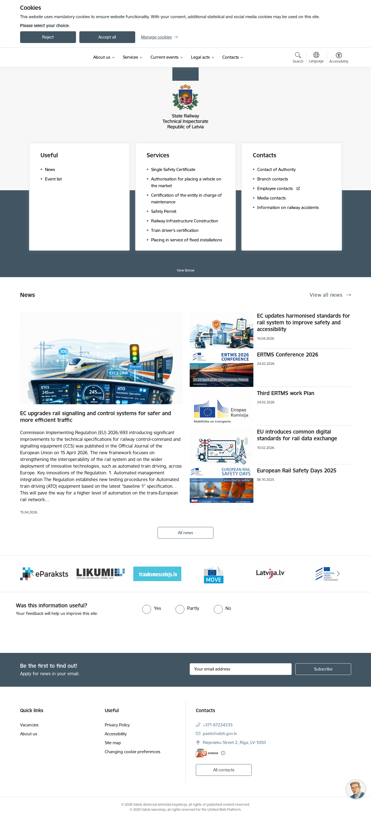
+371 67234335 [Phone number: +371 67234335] (218, 724)
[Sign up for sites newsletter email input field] (241, 669)
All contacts (223, 769)
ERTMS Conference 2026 (287, 354)
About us (28, 733)
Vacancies (29, 724)
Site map (113, 742)
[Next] (338, 573)
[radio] (151, 608)
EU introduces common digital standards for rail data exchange (297, 435)
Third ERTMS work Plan (285, 393)
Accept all (107, 37)
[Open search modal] (298, 58)
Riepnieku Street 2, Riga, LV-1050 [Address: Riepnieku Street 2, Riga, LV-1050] (234, 742)
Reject (48, 37)
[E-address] (207, 753)
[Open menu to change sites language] (316, 58)
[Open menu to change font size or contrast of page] (339, 58)
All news (185, 532)
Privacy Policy (117, 724)
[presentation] (46, 632)
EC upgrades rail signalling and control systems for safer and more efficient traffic (95, 416)
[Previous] (33, 573)
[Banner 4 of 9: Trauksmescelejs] (157, 573)
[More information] (223, 753)
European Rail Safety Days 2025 (296, 470)
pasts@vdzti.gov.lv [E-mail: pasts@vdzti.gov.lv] (220, 733)
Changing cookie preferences (132, 751)
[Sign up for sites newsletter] (323, 669)
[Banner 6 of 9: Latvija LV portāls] (270, 573)
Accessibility (116, 733)
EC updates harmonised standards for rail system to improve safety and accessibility (303, 322)
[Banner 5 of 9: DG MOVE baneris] (214, 573)
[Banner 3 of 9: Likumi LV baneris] (101, 573)
